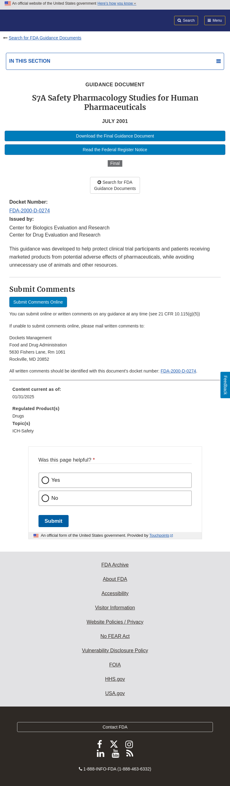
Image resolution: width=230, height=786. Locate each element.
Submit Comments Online (38, 302)
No (55, 498)
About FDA (115, 579)
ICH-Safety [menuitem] (23, 430)
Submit (53, 521)
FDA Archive (115, 564)
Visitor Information (115, 607)
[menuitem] (115, 395)
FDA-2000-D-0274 (29, 210)
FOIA (115, 664)
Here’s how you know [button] (116, 3)
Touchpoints (159, 535)
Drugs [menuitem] (18, 415)
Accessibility (115, 593)
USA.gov (115, 693)
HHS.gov (115, 679)
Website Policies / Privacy (115, 622)
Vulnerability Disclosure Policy (115, 650)
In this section (29, 61)
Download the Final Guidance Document (115, 135)
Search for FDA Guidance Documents (45, 37)
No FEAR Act (114, 636)
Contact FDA (114, 727)
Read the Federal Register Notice (115, 149)
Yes (56, 480)
